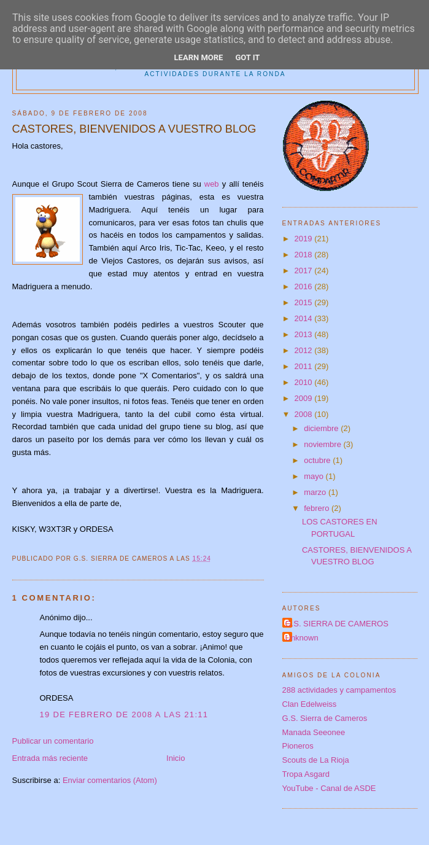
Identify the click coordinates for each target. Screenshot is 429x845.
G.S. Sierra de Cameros (325, 718)
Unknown (302, 637)
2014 (305, 318)
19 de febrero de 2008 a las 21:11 (124, 714)
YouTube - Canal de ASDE (329, 788)
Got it (247, 57)
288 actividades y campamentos (339, 690)
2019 (305, 238)
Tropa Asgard (306, 774)
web (211, 184)
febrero (317, 508)
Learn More (198, 57)
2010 (305, 382)
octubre (318, 460)
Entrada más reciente (50, 758)
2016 (305, 286)
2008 (305, 414)
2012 (305, 350)
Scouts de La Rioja (315, 760)
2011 (305, 366)
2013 (305, 334)
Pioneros (298, 745)
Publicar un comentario (53, 741)
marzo (316, 492)
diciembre (322, 428)
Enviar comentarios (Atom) (110, 780)
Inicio (175, 758)
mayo (314, 476)
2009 (305, 398)
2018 (305, 254)
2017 (305, 270)
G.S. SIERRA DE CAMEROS (336, 623)
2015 (305, 302)
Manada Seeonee (314, 732)
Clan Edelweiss (309, 704)
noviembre (323, 444)
